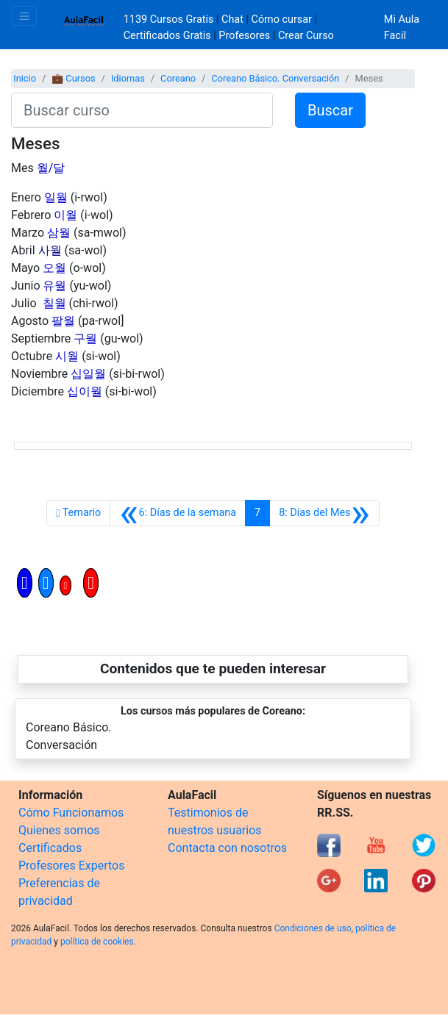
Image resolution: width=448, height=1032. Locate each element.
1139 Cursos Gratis (170, 19)
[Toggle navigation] (24, 16)
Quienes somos (59, 830)
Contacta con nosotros (227, 848)
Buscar (330, 110)
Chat (232, 19)
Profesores (244, 35)
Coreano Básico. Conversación (275, 78)
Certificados (50, 848)
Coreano (178, 78)
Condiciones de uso (313, 928)
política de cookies (97, 941)
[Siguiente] (324, 513)
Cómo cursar (282, 19)
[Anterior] (178, 513)
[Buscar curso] (142, 110)
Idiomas (128, 78)
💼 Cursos (73, 78)
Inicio (24, 78)
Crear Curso (306, 35)
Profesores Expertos (71, 865)
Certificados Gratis (167, 35)
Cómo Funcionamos (71, 813)
